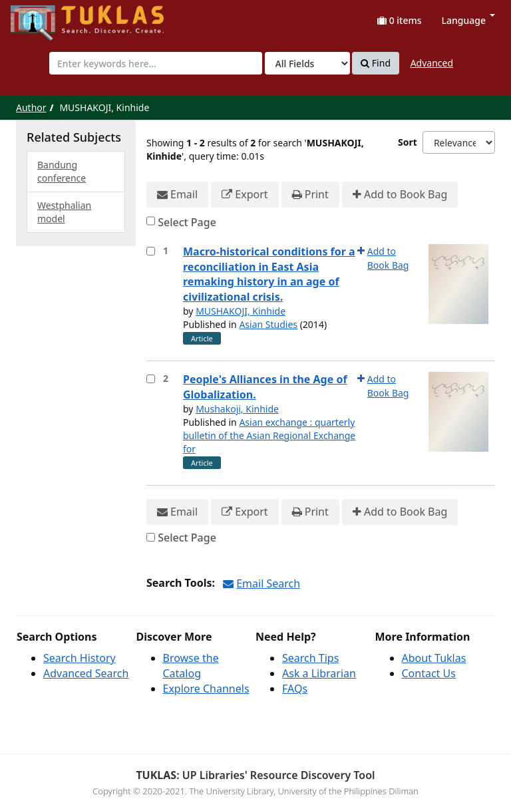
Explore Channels (206, 688)
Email (177, 194)
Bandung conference (61, 171)
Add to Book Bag (400, 194)
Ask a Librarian (319, 673)
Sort (407, 142)
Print (310, 194)
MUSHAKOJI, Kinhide (240, 311)
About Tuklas (434, 658)
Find (376, 63)
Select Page (187, 222)
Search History (79, 658)
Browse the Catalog (191, 666)
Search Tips (310, 658)
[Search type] (307, 63)
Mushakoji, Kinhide (237, 408)
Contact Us (429, 673)
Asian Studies (268, 324)
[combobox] (155, 63)
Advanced (432, 63)
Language (468, 20)
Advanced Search (85, 673)
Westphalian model (64, 212)
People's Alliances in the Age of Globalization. (265, 387)
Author (31, 107)
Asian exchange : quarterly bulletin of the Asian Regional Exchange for (269, 435)
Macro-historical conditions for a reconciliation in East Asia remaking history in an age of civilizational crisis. (269, 274)
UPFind (43, 17)
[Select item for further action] (150, 251)
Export (244, 194)
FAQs (294, 688)
